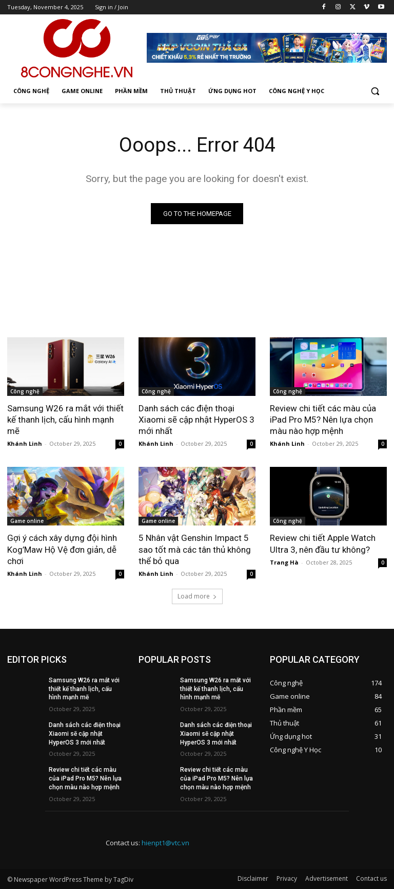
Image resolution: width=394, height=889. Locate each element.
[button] (375, 91)
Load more (197, 596)
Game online (27, 520)
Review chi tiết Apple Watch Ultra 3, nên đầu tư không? (323, 543)
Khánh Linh (24, 443)
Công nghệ (25, 391)
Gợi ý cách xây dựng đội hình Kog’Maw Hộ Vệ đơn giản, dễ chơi (62, 549)
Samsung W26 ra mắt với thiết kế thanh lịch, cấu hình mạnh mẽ (65, 419)
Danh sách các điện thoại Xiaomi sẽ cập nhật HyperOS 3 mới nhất (196, 419)
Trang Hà (284, 562)
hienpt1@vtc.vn (165, 842)
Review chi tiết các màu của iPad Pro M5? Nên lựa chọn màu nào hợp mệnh (323, 419)
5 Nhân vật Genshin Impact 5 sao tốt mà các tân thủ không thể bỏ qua (195, 549)
